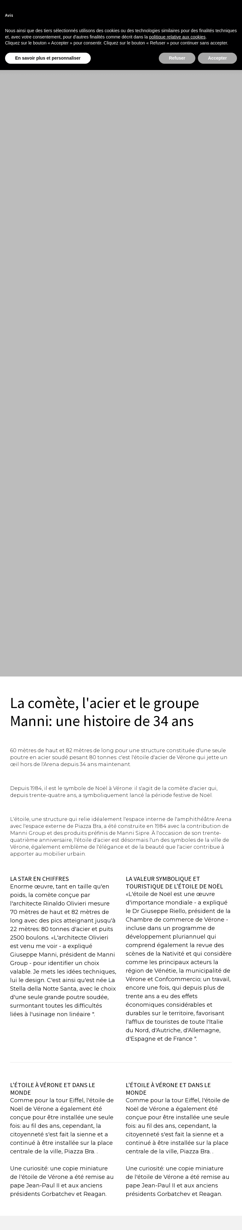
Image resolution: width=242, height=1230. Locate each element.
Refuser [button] (177, 58)
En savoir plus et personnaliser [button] (48, 58)
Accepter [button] (217, 58)
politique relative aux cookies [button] (177, 36)
